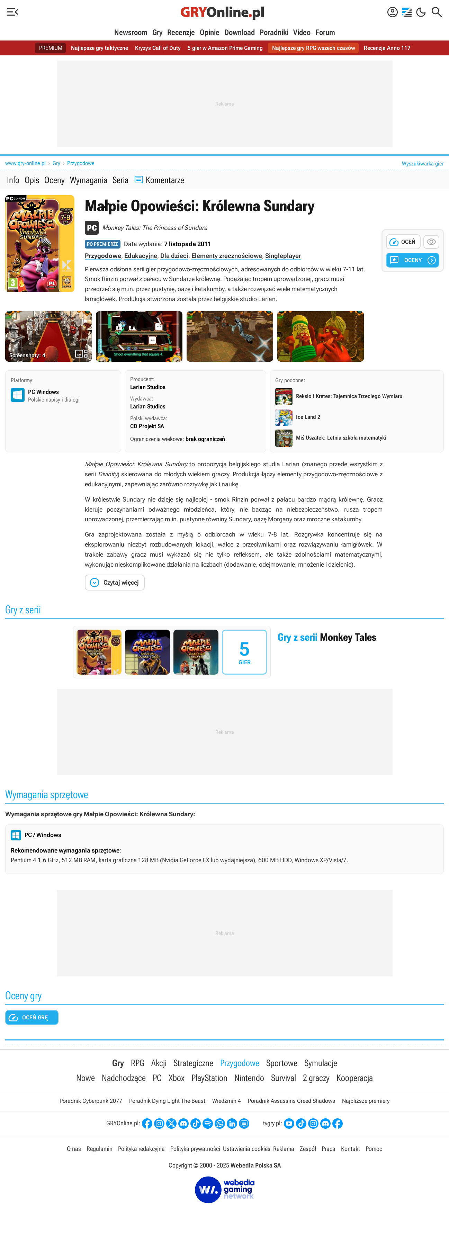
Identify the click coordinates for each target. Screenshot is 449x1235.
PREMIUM (50, 48)
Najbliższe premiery (365, 1101)
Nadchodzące (124, 1078)
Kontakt (350, 1148)
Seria (120, 180)
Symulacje (320, 1063)
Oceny (54, 180)
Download (239, 32)
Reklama (283, 1148)
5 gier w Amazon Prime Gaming (225, 48)
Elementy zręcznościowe (226, 255)
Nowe (85, 1078)
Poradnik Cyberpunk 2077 (91, 1101)
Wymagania (88, 180)
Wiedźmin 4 (226, 1101)
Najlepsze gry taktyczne (99, 48)
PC (157, 1078)
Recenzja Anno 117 (387, 48)
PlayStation (209, 1078)
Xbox (177, 1078)
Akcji (159, 1063)
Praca (328, 1148)
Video (302, 32)
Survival (283, 1078)
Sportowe (281, 1063)
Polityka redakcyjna (141, 1148)
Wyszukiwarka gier (423, 163)
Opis (32, 180)
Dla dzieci (174, 255)
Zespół (308, 1148)
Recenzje (181, 32)
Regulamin (100, 1148)
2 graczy (316, 1078)
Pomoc (374, 1148)
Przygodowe (81, 163)
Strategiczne (193, 1063)
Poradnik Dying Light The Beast (167, 1101)
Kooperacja (354, 1078)
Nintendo (249, 1078)
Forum (325, 32)
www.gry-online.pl (25, 163)
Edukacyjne (140, 255)
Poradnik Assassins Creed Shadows (291, 1101)
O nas (74, 1148)
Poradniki (274, 32)
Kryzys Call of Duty (158, 48)
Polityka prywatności (195, 1148)
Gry (157, 32)
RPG (137, 1063)
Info (13, 180)
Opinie (209, 32)
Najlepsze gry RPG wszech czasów (313, 48)
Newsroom (130, 32)
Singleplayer (283, 255)
